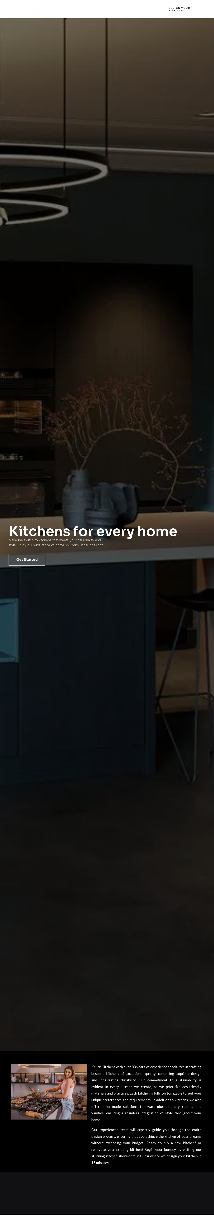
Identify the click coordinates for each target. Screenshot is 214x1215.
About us (81, 9)
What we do (104, 9)
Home (62, 9)
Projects (128, 9)
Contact (148, 9)
